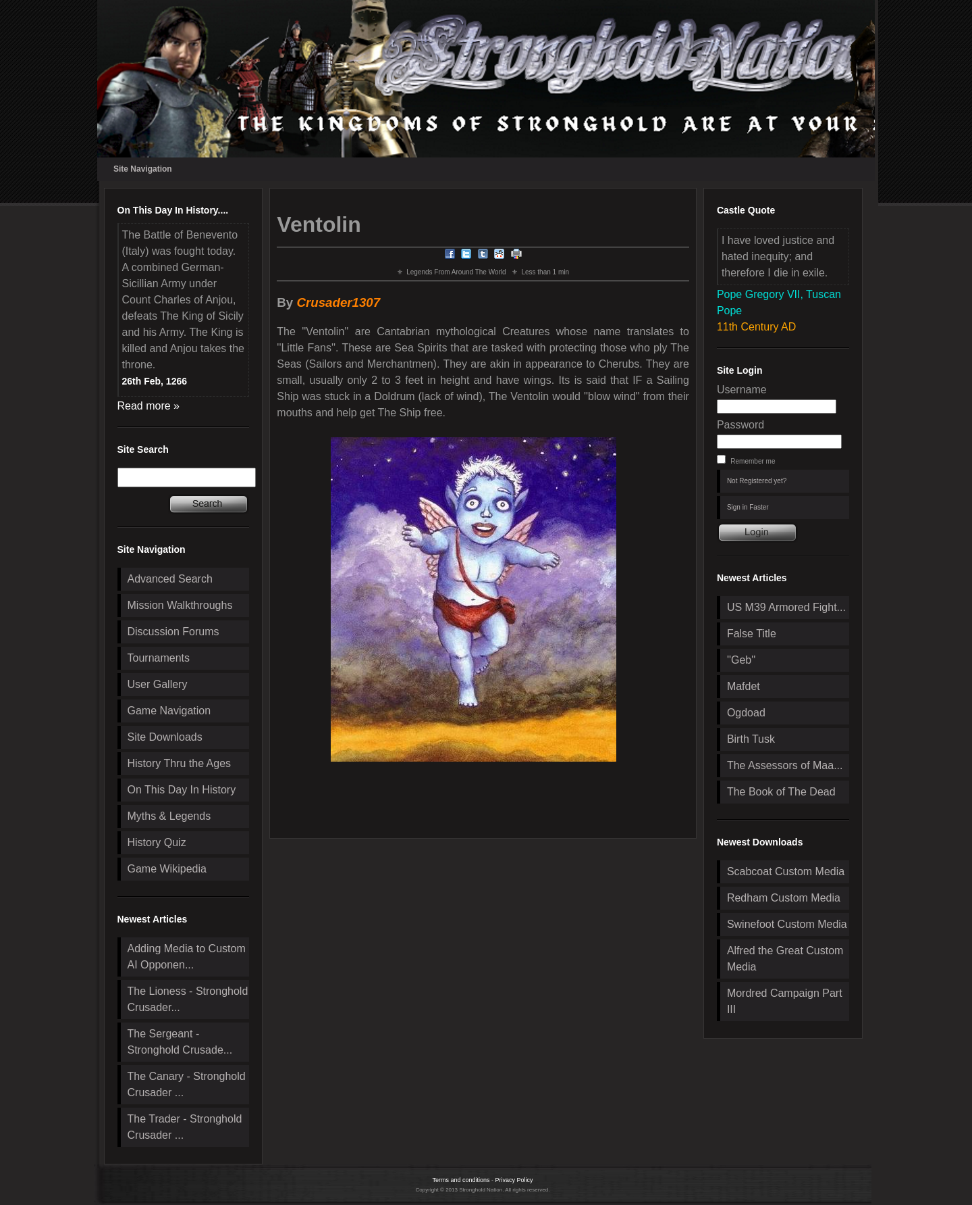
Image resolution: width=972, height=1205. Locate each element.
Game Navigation (169, 710)
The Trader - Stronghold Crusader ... (185, 1127)
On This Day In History (182, 789)
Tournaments (159, 658)
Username (742, 389)
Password (740, 425)
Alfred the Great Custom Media (785, 959)
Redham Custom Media (783, 898)
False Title (751, 633)
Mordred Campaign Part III (784, 1001)
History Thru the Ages (180, 763)
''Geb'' (741, 660)
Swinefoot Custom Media (787, 924)
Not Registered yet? (756, 481)
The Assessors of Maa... (785, 765)
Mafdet (743, 686)
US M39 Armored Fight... (786, 607)
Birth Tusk (751, 739)
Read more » (148, 406)
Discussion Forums (173, 631)
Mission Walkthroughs (180, 605)
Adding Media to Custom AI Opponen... (187, 956)
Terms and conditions (460, 1180)
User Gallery (158, 684)
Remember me (752, 461)
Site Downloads (165, 737)
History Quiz (157, 842)
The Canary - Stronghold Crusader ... (187, 1084)
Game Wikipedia (167, 869)
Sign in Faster (748, 507)
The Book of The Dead (781, 791)
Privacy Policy (514, 1180)
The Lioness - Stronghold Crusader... (188, 999)
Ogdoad (746, 712)
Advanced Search (170, 579)
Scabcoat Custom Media (785, 871)
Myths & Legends (169, 816)
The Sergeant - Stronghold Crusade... (180, 1042)
